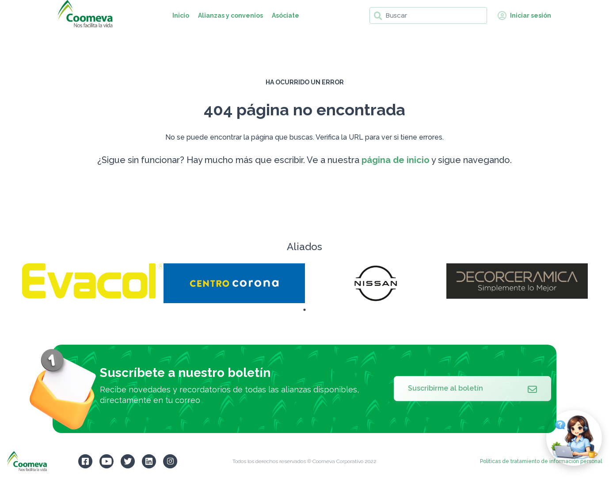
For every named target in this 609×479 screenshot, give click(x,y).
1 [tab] (304, 309)
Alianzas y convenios (230, 15)
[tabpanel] (93, 280)
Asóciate (285, 15)
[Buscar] (428, 15)
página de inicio (396, 160)
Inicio (180, 15)
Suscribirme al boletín (472, 388)
